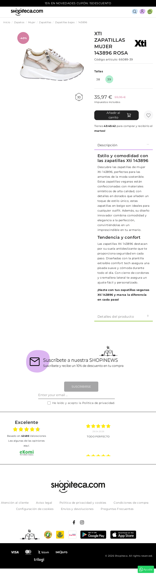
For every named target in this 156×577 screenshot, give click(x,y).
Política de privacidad (98, 403)
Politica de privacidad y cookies (83, 502)
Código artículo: (106, 59)
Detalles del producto (124, 316)
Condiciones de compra (131, 502)
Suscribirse (81, 386)
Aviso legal (44, 502)
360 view (78, 97)
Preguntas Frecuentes (117, 509)
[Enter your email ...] (76, 395)
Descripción (124, 145)
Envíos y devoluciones (77, 509)
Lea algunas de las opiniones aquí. (26, 443)
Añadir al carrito (119, 115)
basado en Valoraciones (26, 435)
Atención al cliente (15, 502)
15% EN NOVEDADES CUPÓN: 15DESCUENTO (78, 3)
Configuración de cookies (35, 509)
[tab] (123, 145)
